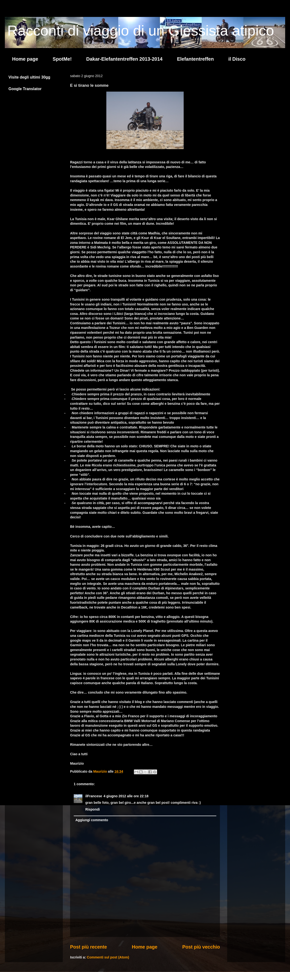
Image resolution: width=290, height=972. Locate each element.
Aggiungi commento (91, 820)
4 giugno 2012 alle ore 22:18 (125, 796)
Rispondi (92, 809)
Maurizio (100, 771)
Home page (25, 59)
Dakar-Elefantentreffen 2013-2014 (124, 59)
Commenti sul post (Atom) (108, 957)
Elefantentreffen (195, 59)
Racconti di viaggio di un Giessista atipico (140, 30)
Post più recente (88, 947)
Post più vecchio (201, 947)
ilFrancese (93, 796)
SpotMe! (62, 59)
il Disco (237, 59)
